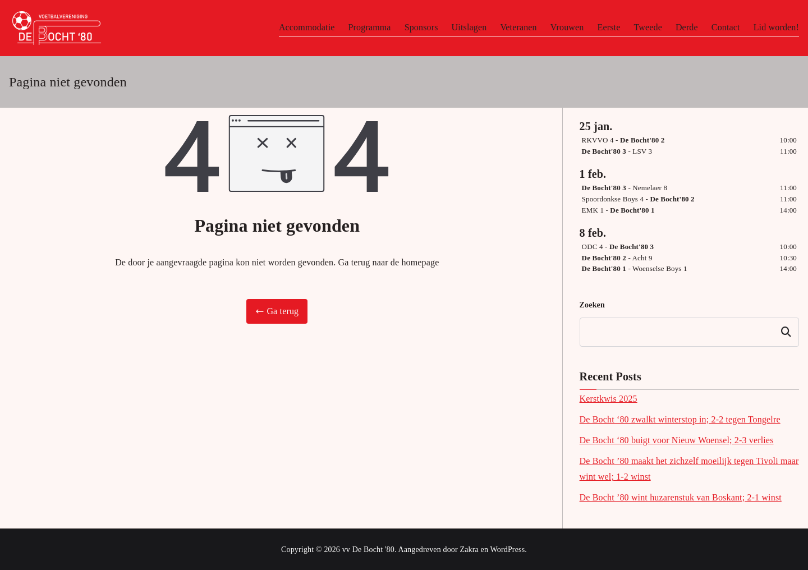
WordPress (507, 549)
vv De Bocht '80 (368, 549)
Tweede (647, 27)
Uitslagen (469, 27)
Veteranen (518, 27)
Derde (687, 27)
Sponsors (421, 27)
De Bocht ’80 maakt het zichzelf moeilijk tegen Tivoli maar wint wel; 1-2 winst (689, 469)
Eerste (608, 27)
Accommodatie (307, 27)
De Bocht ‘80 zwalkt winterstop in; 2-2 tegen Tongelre (680, 419)
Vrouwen (567, 27)
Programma (369, 27)
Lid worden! (776, 27)
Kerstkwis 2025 (608, 398)
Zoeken (592, 305)
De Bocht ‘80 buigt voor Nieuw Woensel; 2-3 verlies (677, 440)
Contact (725, 27)
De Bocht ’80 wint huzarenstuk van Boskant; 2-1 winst (681, 497)
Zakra (469, 549)
